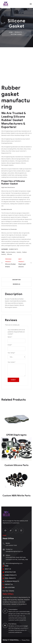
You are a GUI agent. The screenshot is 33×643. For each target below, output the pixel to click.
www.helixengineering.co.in (14, 563)
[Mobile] (4, 543)
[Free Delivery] (5, 625)
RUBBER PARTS (13, 249)
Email (10, 345)
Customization (12, 609)
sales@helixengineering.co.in (14, 551)
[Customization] (5, 611)
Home (11, 32)
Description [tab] (16, 279)
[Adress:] (4, 555)
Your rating (11, 353)
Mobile (8, 543)
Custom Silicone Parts (17, 465)
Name (10, 337)
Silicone (9, 254)
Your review (11, 362)
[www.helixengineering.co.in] (4, 563)
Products (18, 32)
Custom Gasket (10, 252)
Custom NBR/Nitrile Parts (16, 495)
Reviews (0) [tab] (16, 284)
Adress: (8, 555)
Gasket (19, 252)
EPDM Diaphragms (16, 434)
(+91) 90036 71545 (11, 545)
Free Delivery (12, 624)
